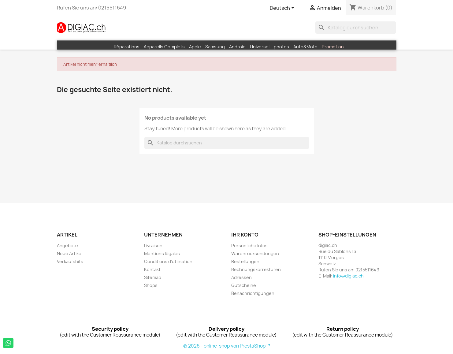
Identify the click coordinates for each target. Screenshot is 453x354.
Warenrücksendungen (255, 253)
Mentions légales (162, 253)
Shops (151, 285)
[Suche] (355, 27)
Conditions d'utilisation (168, 261)
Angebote (67, 245)
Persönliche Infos (249, 245)
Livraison (153, 245)
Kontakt (152, 269)
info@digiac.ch (348, 276)
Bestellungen (245, 261)
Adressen (241, 277)
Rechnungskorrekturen (256, 269)
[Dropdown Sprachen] (283, 8)
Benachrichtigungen (252, 293)
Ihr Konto (244, 234)
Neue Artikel (69, 253)
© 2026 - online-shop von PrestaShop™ (226, 346)
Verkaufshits (70, 261)
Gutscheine (243, 285)
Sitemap (152, 277)
